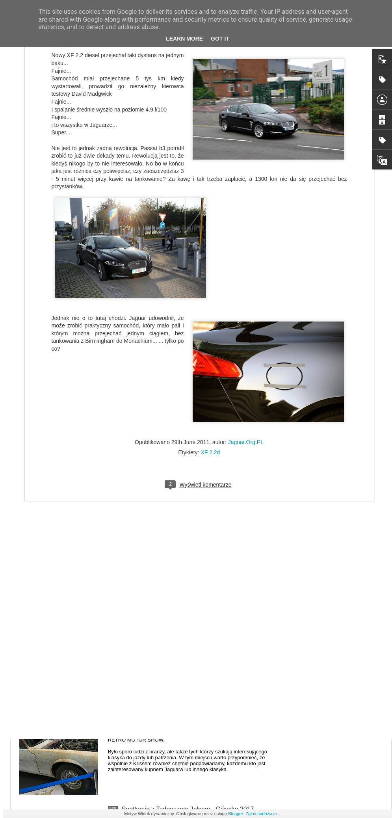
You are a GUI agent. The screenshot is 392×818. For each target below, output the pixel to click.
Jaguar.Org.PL (246, 349)
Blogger (235, 813)
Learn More (184, 38)
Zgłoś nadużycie (261, 813)
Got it (220, 38)
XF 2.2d (210, 360)
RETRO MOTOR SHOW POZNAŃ (170, 719)
